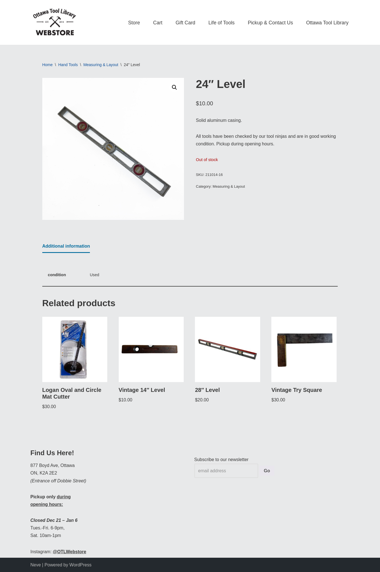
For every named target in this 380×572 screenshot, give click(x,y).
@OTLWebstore (69, 551)
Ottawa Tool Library (327, 22)
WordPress (80, 564)
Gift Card (185, 22)
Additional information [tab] (66, 246)
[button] (174, 87)
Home (47, 64)
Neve (36, 564)
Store (134, 22)
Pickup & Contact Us (270, 22)
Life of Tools (221, 22)
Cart (157, 22)
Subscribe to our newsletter (221, 459)
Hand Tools (68, 64)
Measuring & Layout (100, 64)
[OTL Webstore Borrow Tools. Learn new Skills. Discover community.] (54, 22)
